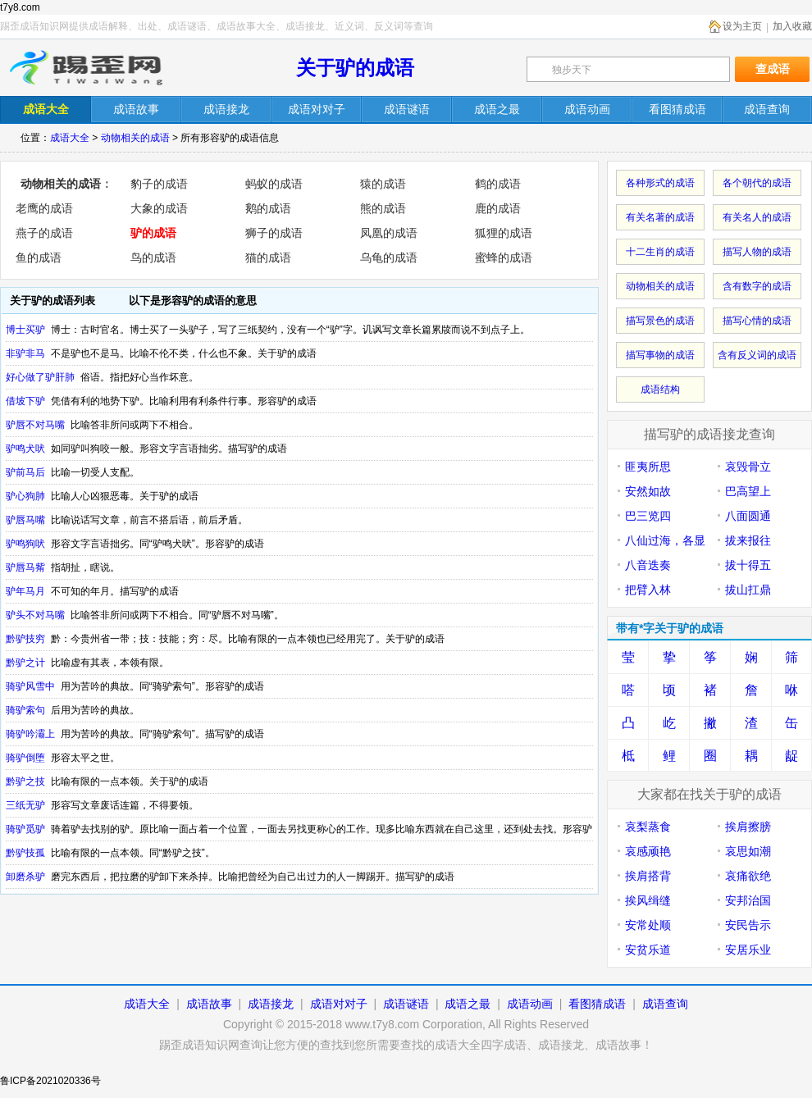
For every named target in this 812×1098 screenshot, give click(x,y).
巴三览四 (648, 515)
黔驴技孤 (25, 853)
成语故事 (209, 1003)
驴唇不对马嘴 (35, 425)
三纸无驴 (25, 805)
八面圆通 (748, 515)
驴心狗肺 (25, 496)
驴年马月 (25, 591)
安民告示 (748, 925)
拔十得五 (748, 565)
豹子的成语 (159, 183)
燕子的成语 (44, 232)
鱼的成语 (39, 257)
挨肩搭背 (648, 875)
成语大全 (69, 138)
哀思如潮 (748, 851)
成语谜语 (406, 1003)
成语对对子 (338, 1003)
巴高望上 (748, 491)
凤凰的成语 (388, 232)
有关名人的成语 (757, 217)
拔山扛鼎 (748, 589)
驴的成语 (153, 232)
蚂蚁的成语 (274, 183)
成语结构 (660, 389)
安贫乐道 (648, 949)
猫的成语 (268, 257)
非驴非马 (25, 353)
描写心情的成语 (757, 320)
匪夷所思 (648, 466)
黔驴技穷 (25, 639)
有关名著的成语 (660, 217)
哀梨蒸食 (648, 826)
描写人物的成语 (757, 251)
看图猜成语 (597, 1003)
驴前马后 (25, 472)
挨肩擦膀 (748, 826)
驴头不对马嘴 (35, 615)
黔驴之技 (25, 781)
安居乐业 (748, 949)
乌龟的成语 (388, 257)
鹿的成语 (498, 208)
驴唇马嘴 (25, 520)
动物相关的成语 (135, 138)
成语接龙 (271, 1003)
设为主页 (742, 26)
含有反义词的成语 (757, 355)
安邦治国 (748, 900)
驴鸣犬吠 (25, 448)
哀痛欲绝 (748, 875)
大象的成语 (159, 208)
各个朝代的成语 (757, 183)
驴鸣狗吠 (25, 543)
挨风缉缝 (648, 900)
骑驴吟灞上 (30, 734)
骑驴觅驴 (25, 829)
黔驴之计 (25, 662)
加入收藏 (792, 26)
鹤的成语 (498, 183)
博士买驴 (25, 329)
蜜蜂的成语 (503, 257)
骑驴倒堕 (25, 757)
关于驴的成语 (355, 68)
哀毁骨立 (748, 466)
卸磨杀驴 (25, 876)
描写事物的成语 (660, 355)
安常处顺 (648, 925)
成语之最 (467, 1003)
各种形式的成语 (660, 183)
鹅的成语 (268, 208)
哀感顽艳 (648, 851)
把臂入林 (648, 589)
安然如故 (648, 491)
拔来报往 (748, 540)
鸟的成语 (153, 257)
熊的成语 (383, 208)
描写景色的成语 (660, 320)
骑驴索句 (25, 710)
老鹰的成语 (44, 208)
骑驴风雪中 (30, 686)
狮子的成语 (274, 232)
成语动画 (530, 1003)
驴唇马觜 (25, 567)
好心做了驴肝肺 (40, 377)
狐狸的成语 (503, 232)
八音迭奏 (648, 565)
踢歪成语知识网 (87, 68)
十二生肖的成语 (660, 251)
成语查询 (665, 1003)
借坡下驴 (25, 401)
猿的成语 (383, 183)
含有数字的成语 (757, 286)
